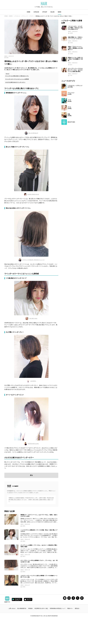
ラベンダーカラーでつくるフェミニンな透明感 (17, 79)
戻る (31, 475)
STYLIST (44, 12)
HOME (28, 12)
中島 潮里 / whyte (31, 318)
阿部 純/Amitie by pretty (31, 443)
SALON (52, 12)
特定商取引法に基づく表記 (41, 608)
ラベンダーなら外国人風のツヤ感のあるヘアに (17, 76)
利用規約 (30, 608)
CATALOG (36, 12)
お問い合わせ (12, 608)
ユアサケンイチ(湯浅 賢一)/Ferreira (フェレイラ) (31, 259)
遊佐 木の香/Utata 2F (31, 133)
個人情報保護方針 (21, 608)
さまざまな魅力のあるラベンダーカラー (15, 82)
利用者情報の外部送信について (57, 608)
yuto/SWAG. (31, 381)
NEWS (59, 12)
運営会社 (77, 608)
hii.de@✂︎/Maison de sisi (31, 194)
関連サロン (70, 608)
